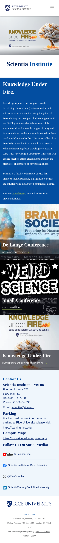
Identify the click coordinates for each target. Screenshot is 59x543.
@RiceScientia (15, 476)
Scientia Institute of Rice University (27, 465)
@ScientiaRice (22, 454)
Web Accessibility (43, 531)
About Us (29, 514)
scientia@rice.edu (23, 407)
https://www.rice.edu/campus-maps (25, 438)
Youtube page (19, 193)
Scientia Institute (21, 8)
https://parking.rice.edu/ (17, 427)
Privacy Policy (27, 531)
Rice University (20, 6)
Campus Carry (29, 536)
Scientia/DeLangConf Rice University (28, 487)
